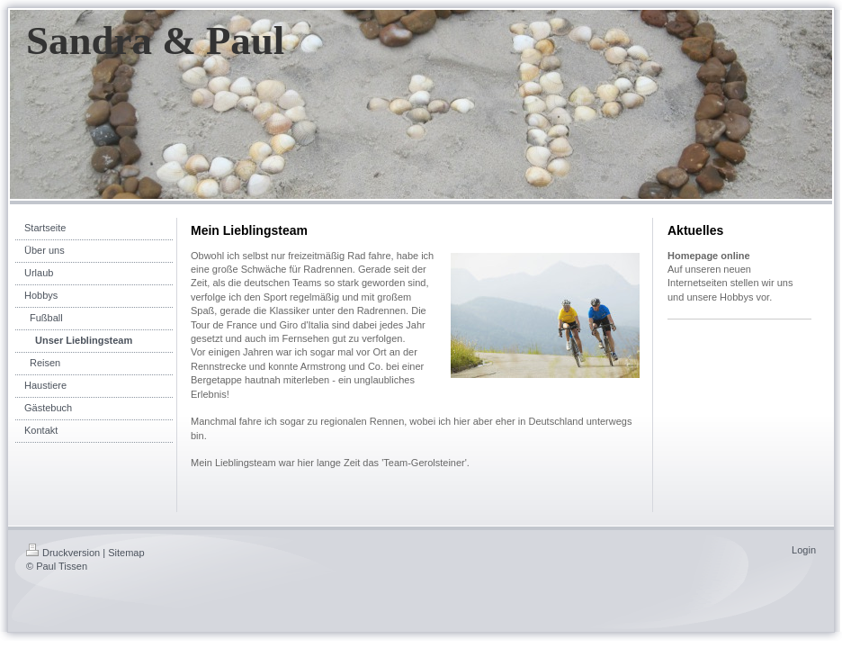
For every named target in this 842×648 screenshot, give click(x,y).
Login (804, 549)
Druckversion (63, 552)
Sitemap (126, 552)
